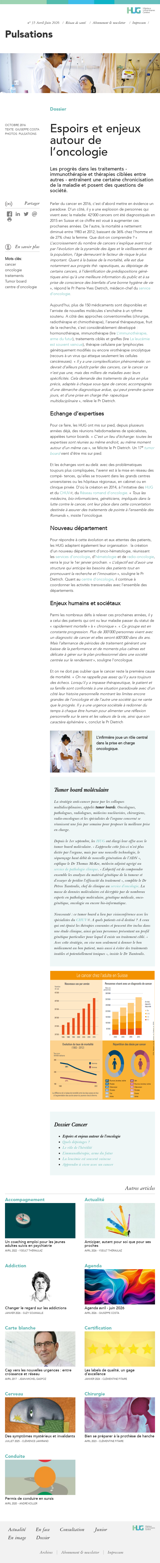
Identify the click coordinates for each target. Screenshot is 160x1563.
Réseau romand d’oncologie (103, 493)
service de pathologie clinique (76, 869)
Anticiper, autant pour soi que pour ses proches (118, 1243)
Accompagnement (25, 1199)
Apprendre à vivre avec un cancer (87, 1164)
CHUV (66, 493)
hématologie (105, 556)
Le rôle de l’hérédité (77, 1147)
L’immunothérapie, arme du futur (87, 1153)
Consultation (72, 1529)
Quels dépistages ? (76, 1142)
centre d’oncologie (97, 579)
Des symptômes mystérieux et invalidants (40, 1436)
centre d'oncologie (21, 287)
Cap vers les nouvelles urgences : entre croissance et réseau (38, 1372)
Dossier (58, 109)
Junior (101, 1529)
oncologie (13, 270)
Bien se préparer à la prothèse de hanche (119, 1436)
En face (43, 1529)
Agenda (93, 1266)
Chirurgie (95, 1394)
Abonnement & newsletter (109, 23)
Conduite (15, 1456)
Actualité (94, 1199)
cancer (10, 264)
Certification (98, 1328)
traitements (14, 275)
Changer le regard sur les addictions (35, 1308)
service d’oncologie (125, 886)
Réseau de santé (76, 23)
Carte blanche (20, 1328)
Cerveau (14, 1394)
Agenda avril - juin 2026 (104, 1308)
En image (17, 1538)
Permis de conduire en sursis (29, 1498)
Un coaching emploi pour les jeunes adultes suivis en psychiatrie (35, 1243)
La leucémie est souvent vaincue (86, 1158)
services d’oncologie (73, 556)
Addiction (15, 1266)
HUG (149, 487)
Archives (46, 1552)
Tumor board (15, 281)
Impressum (139, 23)
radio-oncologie (140, 556)
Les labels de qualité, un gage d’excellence (110, 1372)
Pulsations (29, 34)
